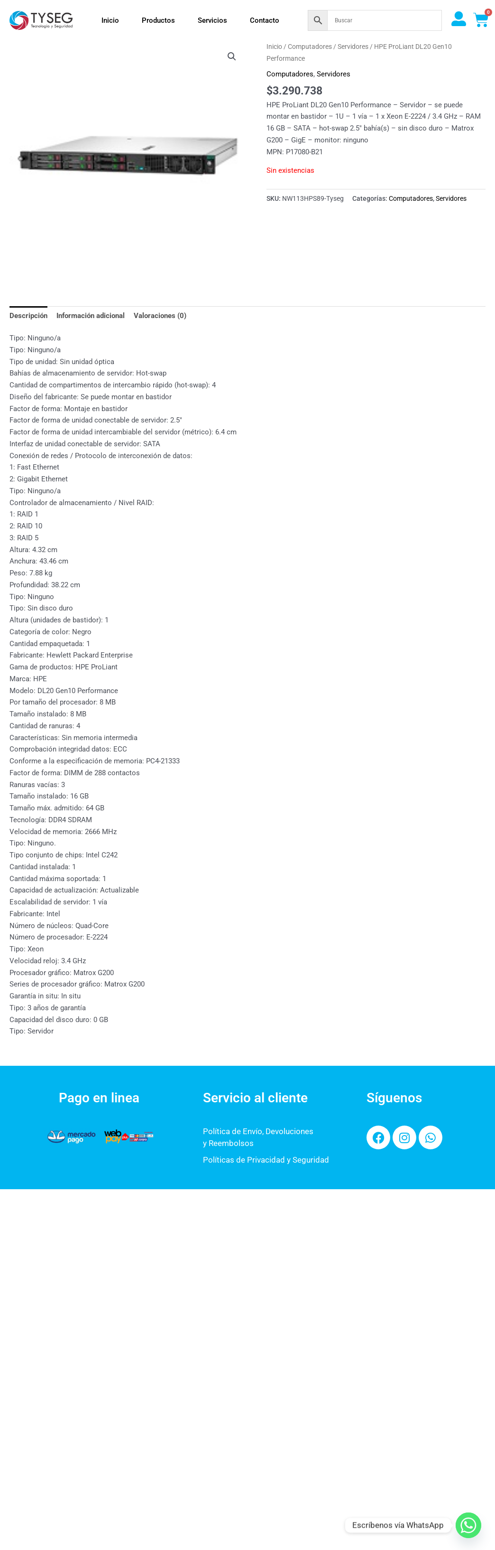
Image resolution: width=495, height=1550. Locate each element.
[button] (231, 56)
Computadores (310, 46)
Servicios (212, 20)
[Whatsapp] (468, 1525)
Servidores (353, 46)
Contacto (264, 20)
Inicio (110, 20)
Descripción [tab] (28, 315)
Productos (158, 20)
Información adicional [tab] (90, 315)
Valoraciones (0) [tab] (160, 315)
